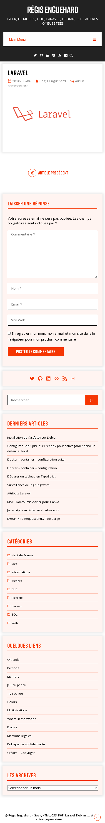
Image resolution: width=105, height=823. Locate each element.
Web (15, 623)
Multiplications (17, 710)
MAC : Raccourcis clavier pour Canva (33, 502)
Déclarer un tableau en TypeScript (31, 476)
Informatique (21, 572)
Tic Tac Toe (15, 693)
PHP (14, 589)
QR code (13, 660)
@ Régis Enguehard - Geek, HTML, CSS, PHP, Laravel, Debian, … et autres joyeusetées (49, 817)
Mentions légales (19, 736)
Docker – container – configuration (32, 468)
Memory (13, 677)
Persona (13, 668)
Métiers (17, 581)
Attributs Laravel (18, 493)
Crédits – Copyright (21, 753)
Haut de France (22, 555)
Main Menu (52, 39)
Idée (15, 564)
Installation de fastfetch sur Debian (32, 437)
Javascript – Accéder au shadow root (33, 510)
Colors (12, 702)
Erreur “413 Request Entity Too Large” (34, 519)
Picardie (17, 598)
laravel (18, 73)
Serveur (17, 606)
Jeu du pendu (16, 685)
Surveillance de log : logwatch (28, 485)
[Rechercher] (91, 400)
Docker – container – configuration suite (36, 459)
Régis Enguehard (52, 9)
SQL (15, 614)
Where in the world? (21, 719)
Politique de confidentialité (26, 744)
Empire (12, 727)
